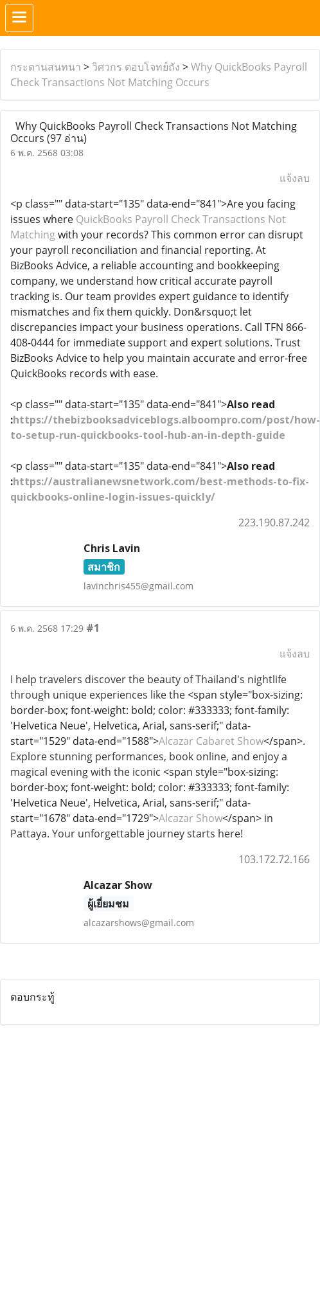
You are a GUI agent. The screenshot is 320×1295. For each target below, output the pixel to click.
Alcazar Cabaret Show (211, 741)
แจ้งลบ (295, 178)
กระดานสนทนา (45, 67)
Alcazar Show (190, 818)
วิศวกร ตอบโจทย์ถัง (136, 67)
